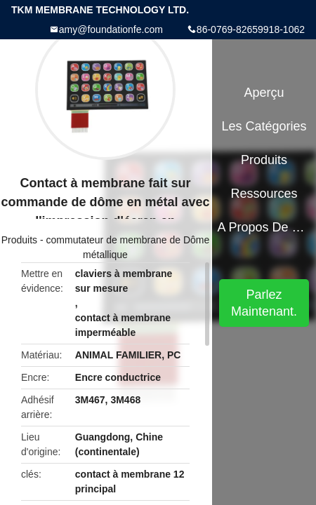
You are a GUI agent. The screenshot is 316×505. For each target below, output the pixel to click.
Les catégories (264, 126)
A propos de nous (263, 227)
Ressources (264, 194)
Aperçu (264, 93)
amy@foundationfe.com (111, 29)
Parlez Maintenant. (264, 303)
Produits (19, 239)
